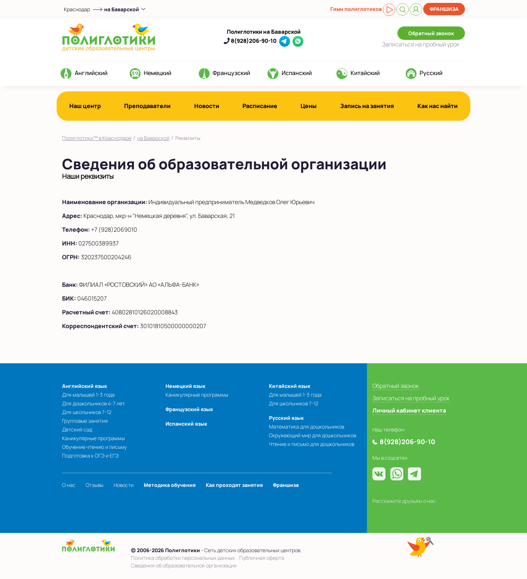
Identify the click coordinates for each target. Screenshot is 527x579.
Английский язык (84, 385)
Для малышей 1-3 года (88, 394)
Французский (231, 73)
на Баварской (153, 138)
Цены (308, 106)
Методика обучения (170, 484)
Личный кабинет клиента (409, 410)
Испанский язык (186, 423)
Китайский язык (289, 385)
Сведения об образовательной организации (184, 565)
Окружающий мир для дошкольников (312, 435)
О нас (68, 484)
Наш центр (85, 106)
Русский (431, 73)
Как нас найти (437, 106)
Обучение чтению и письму (94, 446)
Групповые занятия (85, 420)
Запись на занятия (367, 106)
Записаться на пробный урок (411, 398)
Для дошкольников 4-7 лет (93, 403)
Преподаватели (147, 106)
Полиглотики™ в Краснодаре (96, 138)
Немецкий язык (185, 385)
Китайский (365, 73)
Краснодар (77, 9)
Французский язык (189, 409)
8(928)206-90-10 (254, 41)
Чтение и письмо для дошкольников (311, 444)
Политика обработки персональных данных (183, 557)
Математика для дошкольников (306, 426)
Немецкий (157, 73)
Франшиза (444, 8)
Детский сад (77, 429)
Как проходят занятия (234, 484)
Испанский (297, 73)
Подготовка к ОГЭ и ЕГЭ (90, 455)
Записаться (420, 44)
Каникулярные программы (93, 438)
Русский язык (286, 417)
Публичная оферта (261, 557)
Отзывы (94, 484)
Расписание (259, 106)
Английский (91, 73)
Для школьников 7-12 (86, 412)
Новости (206, 106)
